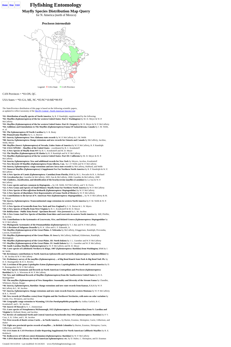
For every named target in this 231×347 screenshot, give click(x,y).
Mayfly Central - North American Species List (55, 111)
